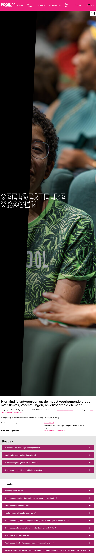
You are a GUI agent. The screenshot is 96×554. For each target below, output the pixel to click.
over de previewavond (65, 410)
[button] (93, 13)
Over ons (66, 5)
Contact (78, 5)
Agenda (20, 5)
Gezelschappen (55, 5)
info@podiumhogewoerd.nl (54, 430)
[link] (88, 5)
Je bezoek (29, 5)
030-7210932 (49, 423)
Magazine (41, 5)
